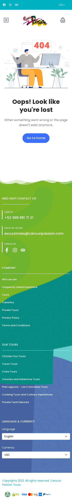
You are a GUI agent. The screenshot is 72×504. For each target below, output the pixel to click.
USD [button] (62, 5)
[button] (62, 20)
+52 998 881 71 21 (18, 217)
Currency (8, 447)
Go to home (36, 138)
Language (8, 429)
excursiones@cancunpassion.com (34, 233)
